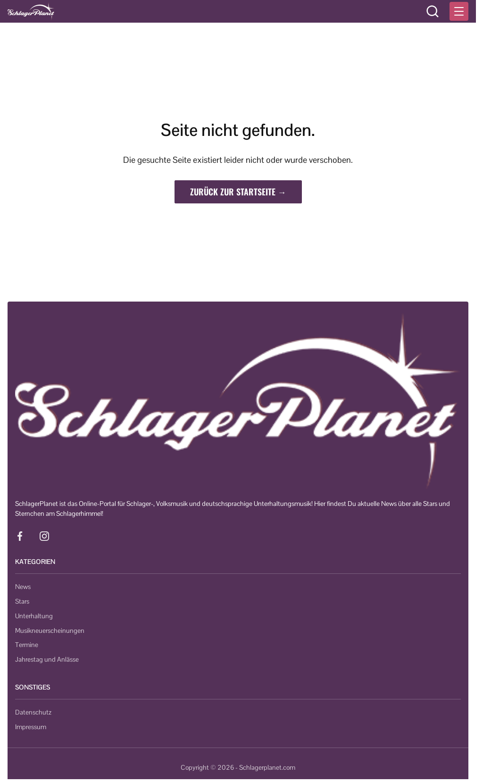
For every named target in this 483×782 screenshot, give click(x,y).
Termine (26, 644)
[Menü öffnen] (459, 11)
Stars (22, 601)
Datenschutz (33, 712)
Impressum (30, 727)
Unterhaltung (34, 616)
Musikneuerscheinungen (49, 630)
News (23, 586)
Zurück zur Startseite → (238, 191)
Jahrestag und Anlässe (47, 659)
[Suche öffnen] (432, 11)
